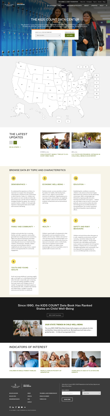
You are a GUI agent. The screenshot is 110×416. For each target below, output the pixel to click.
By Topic (61, 5)
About (86, 5)
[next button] (15, 142)
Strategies (89, 2)
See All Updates (14, 147)
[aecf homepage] (9, 4)
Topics (95, 2)
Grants (99, 2)
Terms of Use (43, 399)
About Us (82, 2)
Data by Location (13, 393)
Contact (30, 401)
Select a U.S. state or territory (43, 32)
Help (101, 5)
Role (83, 390)
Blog (104, 2)
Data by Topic (12, 396)
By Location (51, 5)
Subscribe (67, 399)
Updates (94, 5)
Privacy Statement (44, 396)
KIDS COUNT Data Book (55, 315)
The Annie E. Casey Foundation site (48, 393)
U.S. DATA (69, 35)
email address (65, 390)
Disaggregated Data (74, 5)
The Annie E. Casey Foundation (68, 1)
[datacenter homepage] (20, 4)
